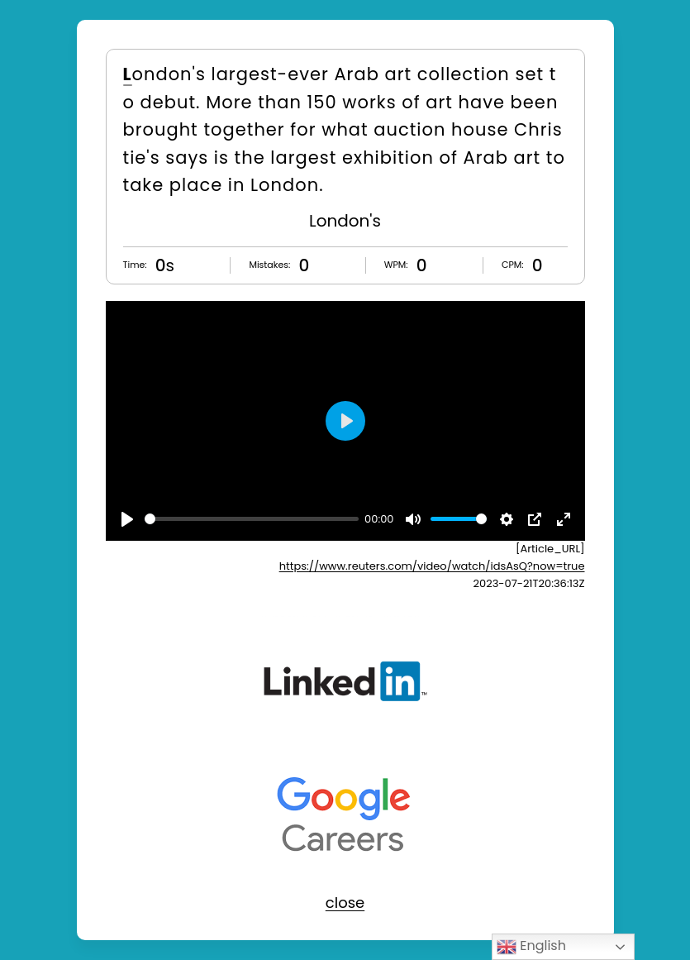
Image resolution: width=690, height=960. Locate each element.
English (531, 946)
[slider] (252, 519)
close (345, 902)
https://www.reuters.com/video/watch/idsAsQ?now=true (432, 566)
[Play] (127, 519)
